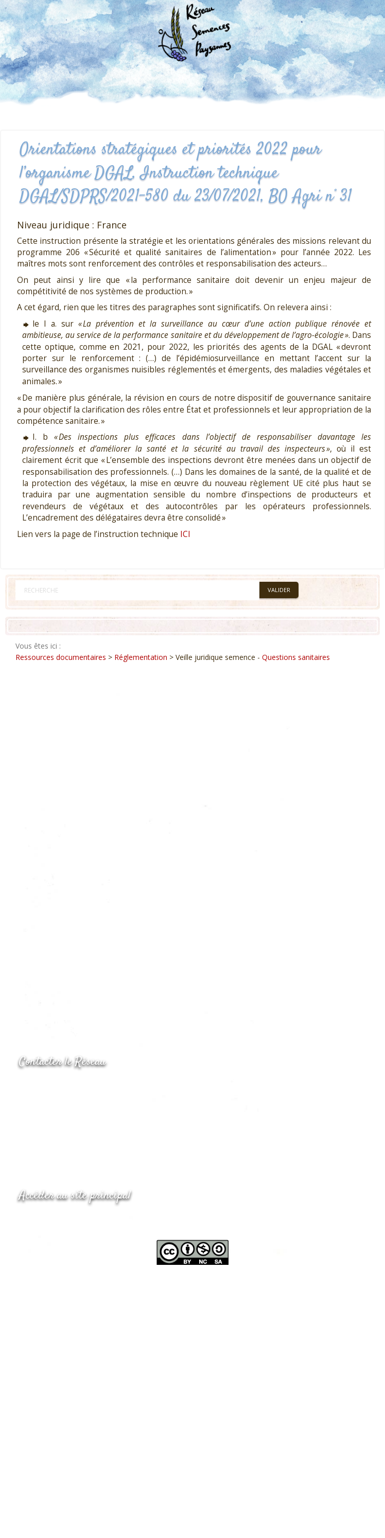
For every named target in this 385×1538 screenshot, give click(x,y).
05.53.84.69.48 (55, 1108)
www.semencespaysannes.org (75, 1220)
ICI (185, 534)
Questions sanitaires (296, 657)
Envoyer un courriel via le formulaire (96, 1128)
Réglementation (140, 657)
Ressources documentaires (60, 657)
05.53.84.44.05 (55, 1088)
